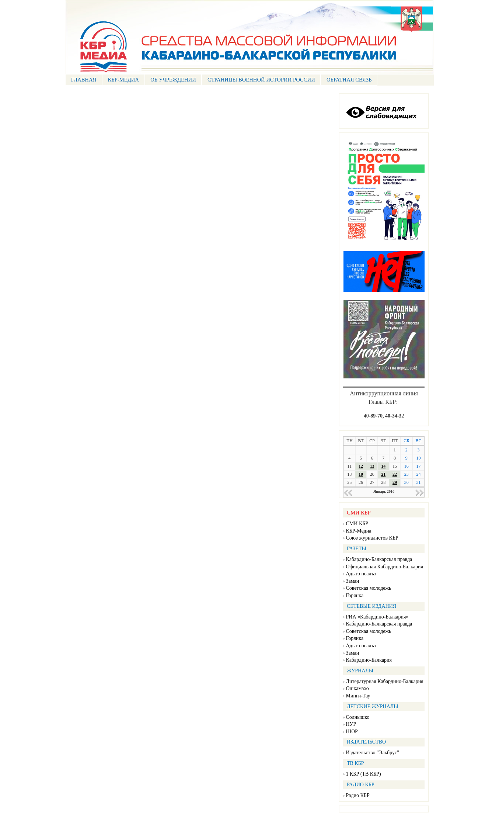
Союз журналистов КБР (372, 538)
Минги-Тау (358, 696)
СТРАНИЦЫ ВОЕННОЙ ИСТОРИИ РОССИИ (261, 80)
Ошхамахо (357, 688)
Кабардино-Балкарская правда (379, 559)
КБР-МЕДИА (123, 80)
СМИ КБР (357, 523)
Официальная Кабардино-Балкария (384, 566)
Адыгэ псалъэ (361, 573)
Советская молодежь (368, 588)
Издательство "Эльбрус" (372, 752)
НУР (351, 724)
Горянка (355, 595)
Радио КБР (358, 795)
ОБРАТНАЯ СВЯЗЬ (349, 80)
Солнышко (358, 717)
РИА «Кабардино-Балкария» (377, 617)
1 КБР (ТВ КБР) (363, 774)
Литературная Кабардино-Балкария (384, 681)
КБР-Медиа (358, 531)
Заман (352, 581)
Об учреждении (173, 80)
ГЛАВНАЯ (84, 80)
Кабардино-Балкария (369, 660)
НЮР (352, 731)
